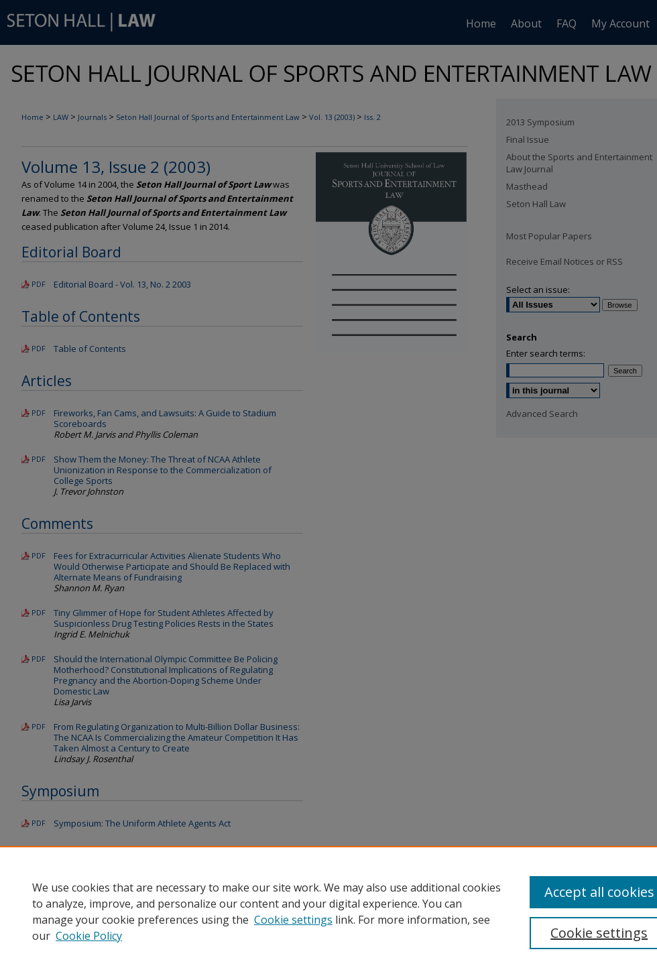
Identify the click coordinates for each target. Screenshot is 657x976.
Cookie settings (293, 919)
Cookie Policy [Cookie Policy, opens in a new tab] (89, 935)
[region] (328, 911)
